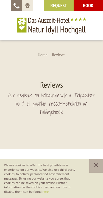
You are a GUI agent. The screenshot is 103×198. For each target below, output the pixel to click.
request (59, 5)
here (45, 191)
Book (88, 5)
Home (42, 54)
